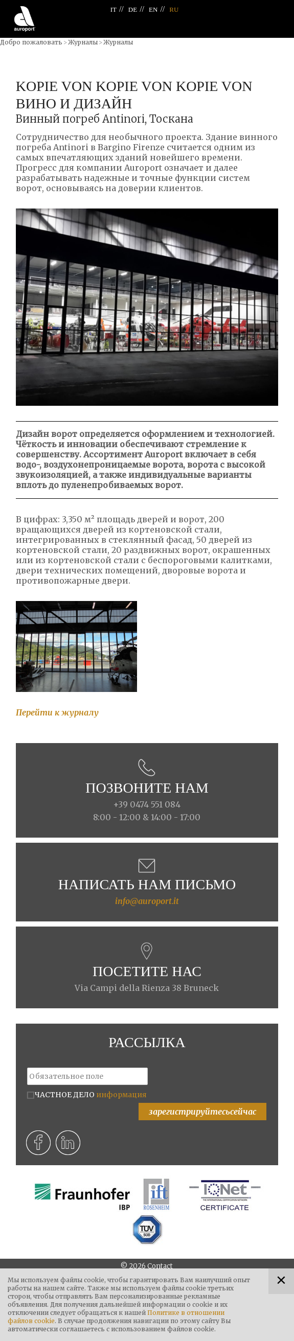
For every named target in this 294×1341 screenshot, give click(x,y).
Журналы (83, 42)
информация (121, 1094)
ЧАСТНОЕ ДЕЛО (91, 1094)
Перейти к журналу (57, 712)
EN (153, 9)
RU (173, 9)
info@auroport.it (147, 901)
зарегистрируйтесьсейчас (202, 1111)
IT (113, 9)
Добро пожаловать (31, 42)
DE (132, 9)
